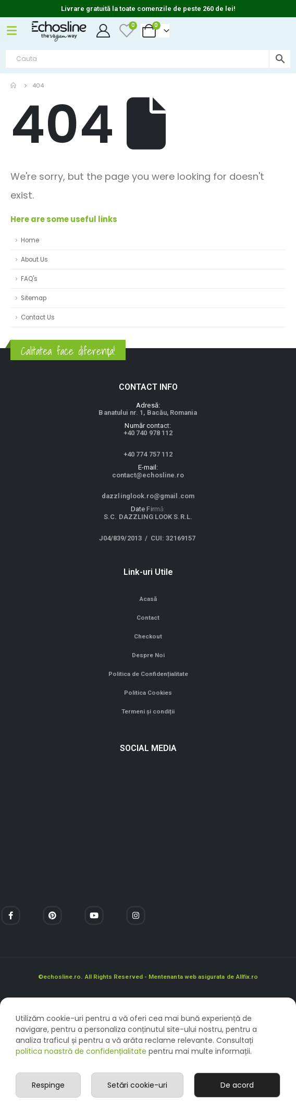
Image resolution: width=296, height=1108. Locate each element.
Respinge (48, 1085)
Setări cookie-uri (137, 1085)
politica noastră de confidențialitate (81, 1051)
